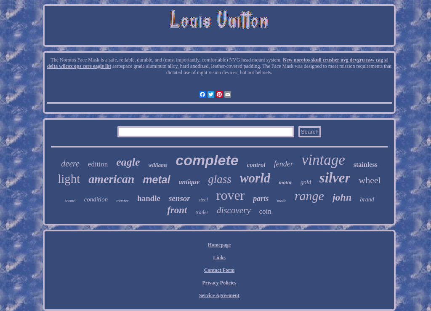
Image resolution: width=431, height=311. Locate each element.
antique (189, 181)
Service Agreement (219, 295)
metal (156, 179)
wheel (370, 180)
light (69, 178)
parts (261, 198)
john (342, 197)
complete (207, 160)
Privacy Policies (219, 283)
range (309, 196)
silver (334, 177)
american (111, 178)
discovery (233, 210)
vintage (323, 160)
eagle (128, 162)
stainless (366, 164)
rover (230, 195)
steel (203, 200)
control (256, 164)
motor (285, 182)
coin (265, 211)
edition (98, 164)
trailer (201, 212)
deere (70, 163)
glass (219, 179)
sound (69, 200)
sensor (179, 198)
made (281, 200)
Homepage (219, 245)
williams (158, 165)
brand (367, 199)
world (255, 178)
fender (283, 164)
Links (219, 257)
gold (306, 182)
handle (148, 198)
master (122, 200)
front (177, 210)
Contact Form (219, 270)
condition (96, 199)
